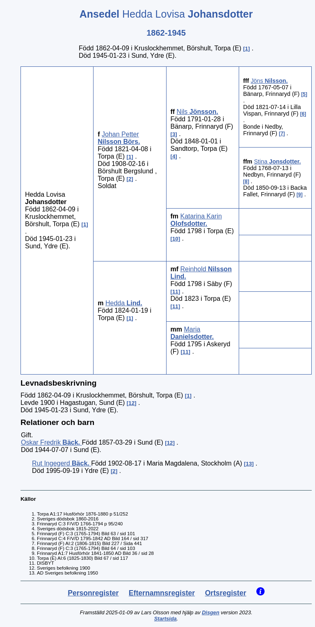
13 (249, 464)
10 (175, 239)
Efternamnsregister (162, 593)
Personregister (93, 593)
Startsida (165, 619)
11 (175, 292)
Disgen (210, 612)
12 (131, 403)
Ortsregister (226, 593)
